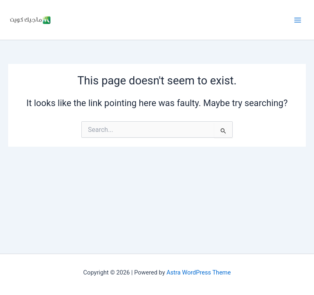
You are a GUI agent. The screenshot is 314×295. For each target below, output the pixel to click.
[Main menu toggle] (297, 19)
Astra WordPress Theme (198, 272)
